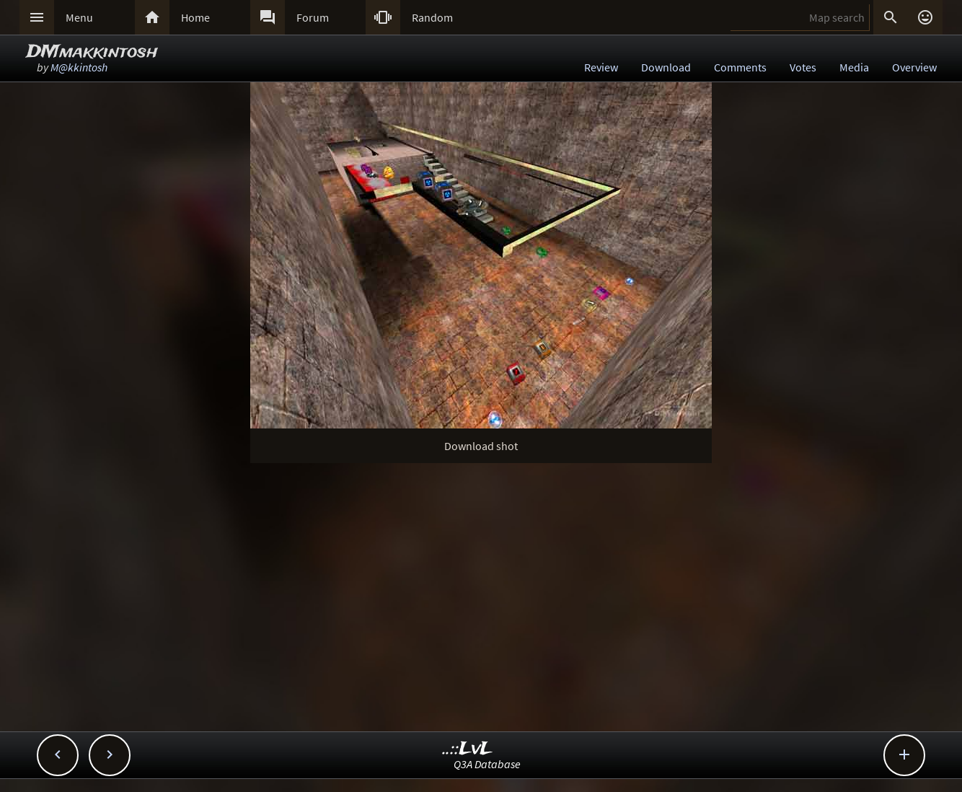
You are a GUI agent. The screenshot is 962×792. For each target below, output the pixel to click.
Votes (803, 67)
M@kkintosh (78, 67)
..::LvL (468, 749)
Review (601, 67)
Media (854, 67)
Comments (740, 67)
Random (432, 17)
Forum (312, 17)
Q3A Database (487, 764)
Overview (914, 67)
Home (195, 17)
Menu (79, 17)
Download (666, 67)
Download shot (481, 446)
